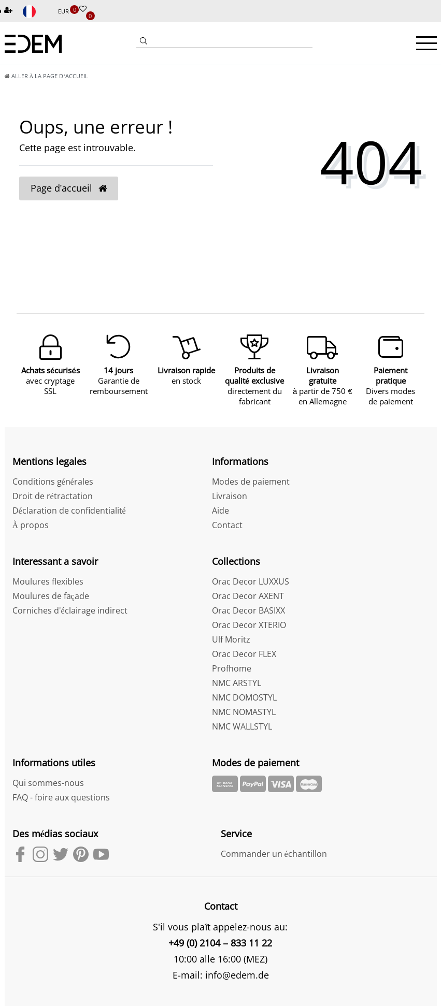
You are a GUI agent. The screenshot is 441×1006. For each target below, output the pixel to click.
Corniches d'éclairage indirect (69, 610)
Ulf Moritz (231, 639)
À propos (30, 525)
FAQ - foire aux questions (61, 797)
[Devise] (68, 11)
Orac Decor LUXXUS (250, 581)
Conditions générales (52, 481)
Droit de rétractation (52, 496)
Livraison (229, 496)
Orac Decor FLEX (244, 654)
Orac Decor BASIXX (248, 610)
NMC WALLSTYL (242, 726)
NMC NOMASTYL (244, 712)
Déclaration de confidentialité (69, 510)
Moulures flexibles (47, 581)
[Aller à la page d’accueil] (47, 76)
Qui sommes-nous (48, 783)
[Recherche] (143, 42)
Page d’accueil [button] (69, 188)
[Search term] (231, 41)
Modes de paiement (251, 481)
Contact (227, 525)
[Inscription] (9, 10)
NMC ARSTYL (236, 683)
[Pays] (36, 11)
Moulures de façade (50, 596)
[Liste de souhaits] (83, 9)
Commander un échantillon (274, 853)
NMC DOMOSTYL (244, 697)
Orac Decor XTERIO (249, 625)
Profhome (231, 668)
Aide (220, 510)
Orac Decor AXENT (248, 596)
